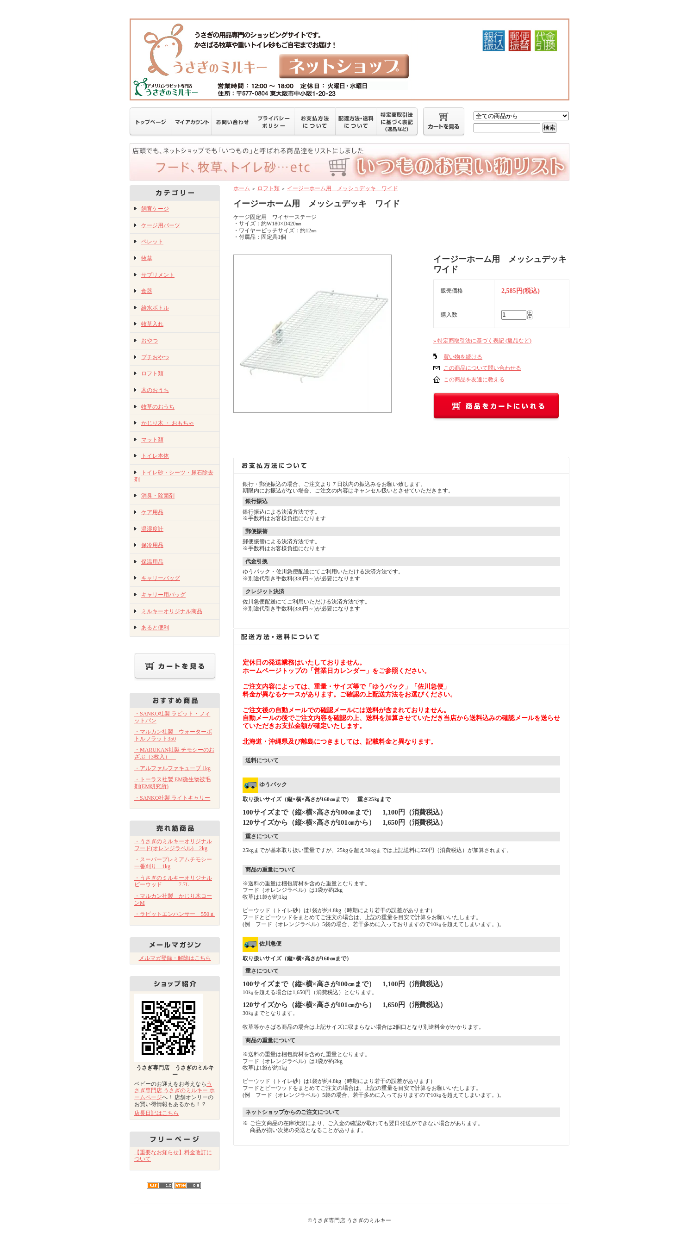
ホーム (241, 188)
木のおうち (155, 390)
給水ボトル (155, 308)
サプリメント (158, 275)
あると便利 (155, 627)
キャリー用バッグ (163, 594)
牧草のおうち (158, 407)
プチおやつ (155, 357)
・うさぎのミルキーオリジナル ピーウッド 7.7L (173, 881)
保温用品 (152, 562)
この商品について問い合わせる (482, 368)
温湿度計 (152, 529)
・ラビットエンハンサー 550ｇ (174, 914)
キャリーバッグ (160, 578)
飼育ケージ (155, 208)
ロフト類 (152, 373)
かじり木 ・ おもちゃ (167, 423)
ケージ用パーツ (160, 225)
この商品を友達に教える (474, 379)
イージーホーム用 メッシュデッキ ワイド (342, 188)
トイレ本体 (155, 456)
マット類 (152, 439)
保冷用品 (152, 545)
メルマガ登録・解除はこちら (175, 958)
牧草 (146, 258)
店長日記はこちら (156, 1113)
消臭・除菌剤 (158, 495)
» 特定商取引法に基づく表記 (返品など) (482, 340)
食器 (146, 291)
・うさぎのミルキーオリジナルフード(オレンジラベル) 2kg (173, 845)
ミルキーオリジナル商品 (171, 611)
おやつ (149, 340)
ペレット (152, 241)
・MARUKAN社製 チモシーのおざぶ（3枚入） (174, 753)
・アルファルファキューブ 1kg (172, 768)
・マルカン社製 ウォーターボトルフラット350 (173, 735)
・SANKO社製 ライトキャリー (172, 798)
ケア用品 (152, 512)
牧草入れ (152, 324)
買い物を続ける (462, 357)
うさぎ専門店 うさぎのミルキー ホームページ (174, 1091)
